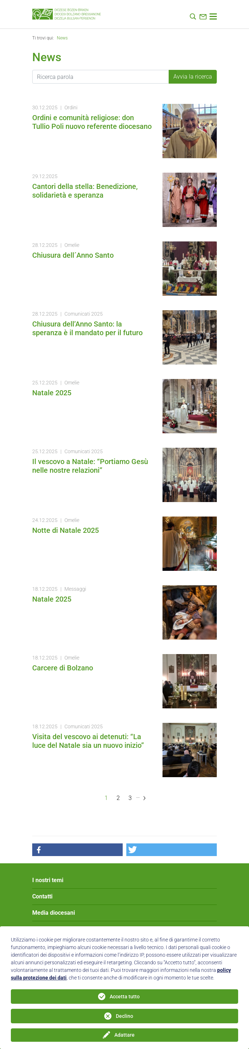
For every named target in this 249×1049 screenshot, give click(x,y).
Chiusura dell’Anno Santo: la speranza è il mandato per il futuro (87, 328)
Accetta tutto (125, 996)
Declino (124, 1016)
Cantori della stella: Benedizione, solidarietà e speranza (85, 190)
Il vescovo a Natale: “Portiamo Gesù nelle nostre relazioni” (90, 466)
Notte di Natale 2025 (65, 530)
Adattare (124, 1035)
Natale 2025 (51, 392)
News (62, 38)
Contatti (42, 896)
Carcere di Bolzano (62, 667)
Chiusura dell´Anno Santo (73, 255)
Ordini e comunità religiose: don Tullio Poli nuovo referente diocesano (92, 122)
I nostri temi (47, 880)
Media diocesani (53, 912)
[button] (77, 849)
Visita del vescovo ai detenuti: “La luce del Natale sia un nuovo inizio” (88, 741)
